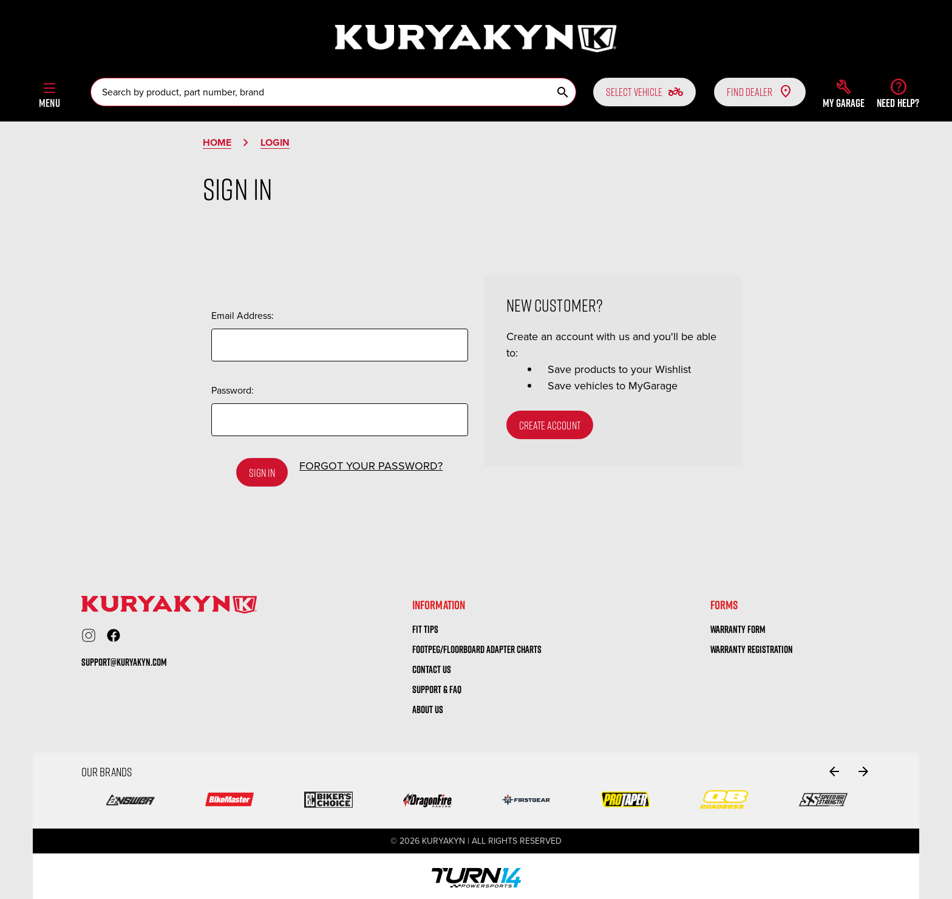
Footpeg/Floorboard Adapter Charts (477, 646)
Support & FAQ (436, 686)
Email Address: (242, 316)
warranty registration (751, 646)
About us (427, 706)
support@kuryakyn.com (124, 659)
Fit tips (425, 626)
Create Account (549, 425)
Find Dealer (760, 91)
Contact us (431, 666)
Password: (232, 390)
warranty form (738, 626)
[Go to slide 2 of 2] (834, 768)
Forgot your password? (371, 466)
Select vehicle (644, 91)
